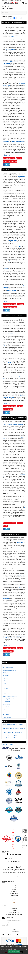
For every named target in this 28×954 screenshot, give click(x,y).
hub (20, 246)
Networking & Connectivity (11, 161)
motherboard (9, 333)
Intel (9, 363)
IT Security (5, 683)
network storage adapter (17, 141)
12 (18, 18)
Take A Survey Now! (14, 877)
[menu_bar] (26, 3)
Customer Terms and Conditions (14, 920)
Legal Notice (14, 930)
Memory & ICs (6, 693)
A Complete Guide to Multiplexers (10, 735)
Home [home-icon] (2, 6)
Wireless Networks (7, 717)
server (19, 192)
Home (14, 884)
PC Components (8, 409)
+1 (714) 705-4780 (15, 861)
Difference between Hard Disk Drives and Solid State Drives (14, 417)
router (6, 268)
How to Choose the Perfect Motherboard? (12, 315)
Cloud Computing (9, 651)
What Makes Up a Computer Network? (11, 170)
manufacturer (5, 688)
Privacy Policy (14, 908)
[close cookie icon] (26, 949)
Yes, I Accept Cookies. (14, 951)
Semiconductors (6, 704)
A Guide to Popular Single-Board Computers (12, 732)
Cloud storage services (8, 667)
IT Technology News (7, 686)
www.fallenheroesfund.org (24, 844)
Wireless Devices (14, 897)
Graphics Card (6, 678)
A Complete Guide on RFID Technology (11, 737)
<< (6, 18)
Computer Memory (14, 893)
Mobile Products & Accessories (10, 696)
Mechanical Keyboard (7, 691)
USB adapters (13, 61)
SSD (6, 526)
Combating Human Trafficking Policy (14, 914)
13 (20, 18)
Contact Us (14, 887)
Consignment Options (14, 931)
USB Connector (6, 714)
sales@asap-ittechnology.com (15, 859)
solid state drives (6, 706)
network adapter (8, 25)
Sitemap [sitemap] (14, 900)
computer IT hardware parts (14, 508)
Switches (11, 260)
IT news (4, 680)
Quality (14, 889)
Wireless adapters (10, 49)
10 (15, 18)
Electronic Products (7, 675)
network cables (13, 240)
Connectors (14, 891)
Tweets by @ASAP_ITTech (7, 744)
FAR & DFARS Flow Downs (14, 928)
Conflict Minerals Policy (14, 912)
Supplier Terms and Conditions (14, 922)
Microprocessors (14, 895)
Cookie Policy (14, 910)
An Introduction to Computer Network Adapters (13, 22)
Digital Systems (6, 673)
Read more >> (7, 155)
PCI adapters (7, 63)
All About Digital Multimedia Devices (10, 534)
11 (17, 18)
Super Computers (6, 712)
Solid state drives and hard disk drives (13, 424)
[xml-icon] (14, 902)
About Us (14, 886)
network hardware (11, 290)
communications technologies (9, 670)
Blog (14, 899)
